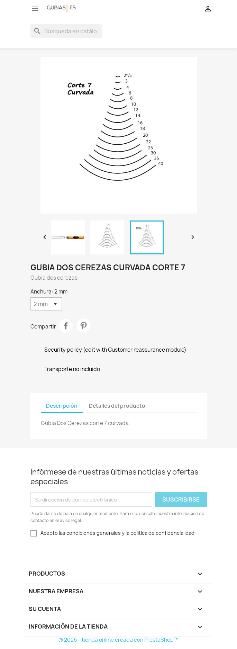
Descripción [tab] (62, 405)
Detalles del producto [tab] (117, 405)
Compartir (66, 326)
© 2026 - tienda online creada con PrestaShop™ (118, 639)
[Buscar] (66, 31)
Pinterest (83, 326)
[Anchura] (46, 303)
